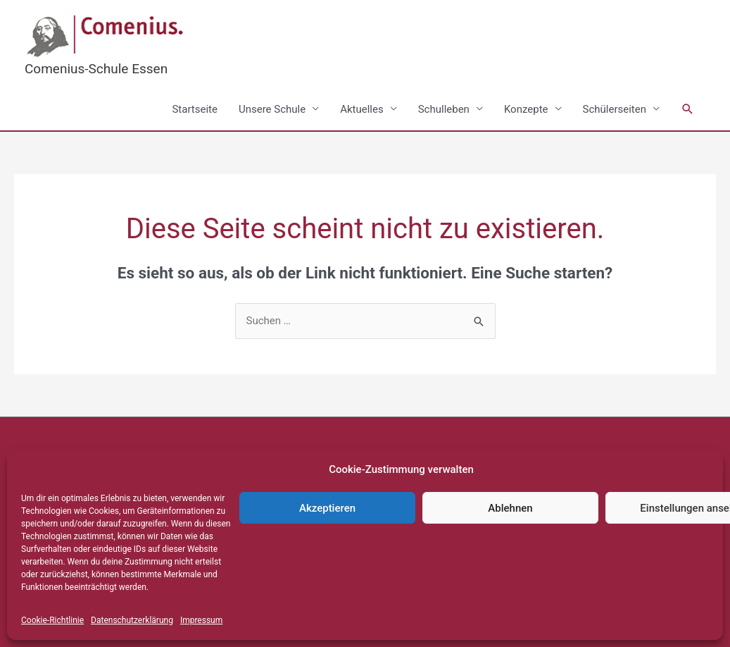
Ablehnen (510, 508)
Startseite (195, 109)
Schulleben (444, 109)
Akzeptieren (327, 508)
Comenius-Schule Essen (96, 69)
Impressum (201, 620)
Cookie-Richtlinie (52, 620)
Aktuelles (362, 109)
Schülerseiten (614, 109)
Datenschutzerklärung (132, 620)
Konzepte (526, 109)
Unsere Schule (272, 109)
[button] (688, 109)
